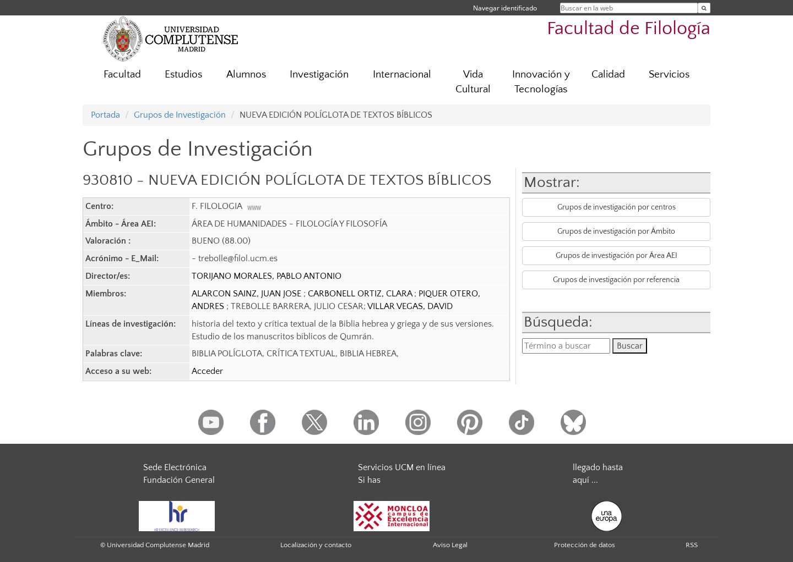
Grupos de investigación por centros (616, 207)
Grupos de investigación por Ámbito (616, 231)
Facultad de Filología (628, 29)
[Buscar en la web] (704, 8)
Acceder (207, 371)
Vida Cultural (473, 82)
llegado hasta (598, 467)
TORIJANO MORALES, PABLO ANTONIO (266, 276)
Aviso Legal (450, 545)
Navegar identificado (505, 8)
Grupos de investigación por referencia (616, 280)
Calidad (608, 74)
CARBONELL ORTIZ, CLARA (361, 294)
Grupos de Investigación (180, 115)
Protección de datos (584, 545)
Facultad (122, 74)
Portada (105, 115)
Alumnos (246, 74)
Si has (369, 480)
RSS (692, 545)
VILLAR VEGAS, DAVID (410, 306)
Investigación (319, 74)
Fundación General (179, 480)
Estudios (183, 74)
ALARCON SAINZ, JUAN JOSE (247, 294)
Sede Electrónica (175, 467)
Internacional (402, 74)
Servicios (669, 74)
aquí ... (585, 480)
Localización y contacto (315, 545)
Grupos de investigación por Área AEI (616, 255)
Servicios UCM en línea (402, 467)
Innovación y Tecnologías (541, 82)
